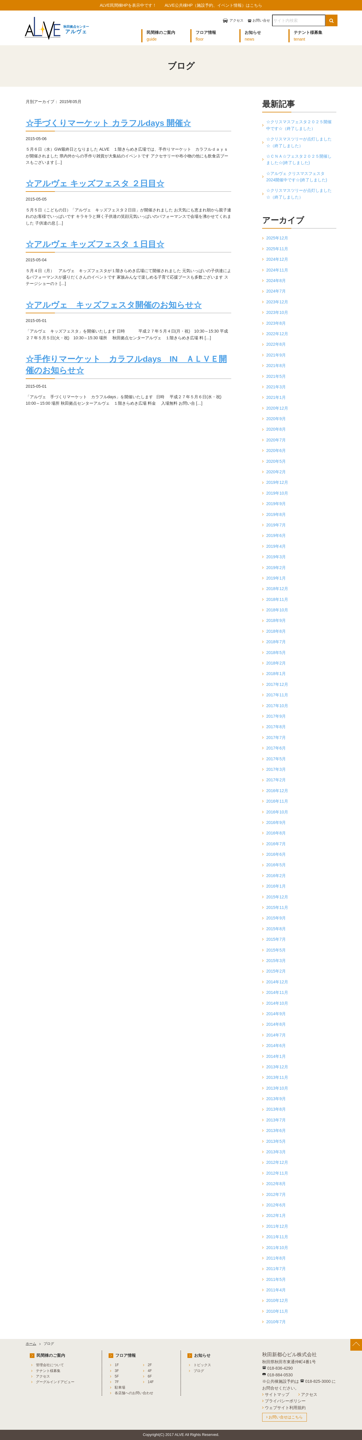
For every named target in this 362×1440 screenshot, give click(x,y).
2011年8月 (276, 1258)
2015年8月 (276, 928)
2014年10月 (277, 1003)
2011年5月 (276, 1279)
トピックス (202, 1365)
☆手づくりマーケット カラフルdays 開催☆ (108, 123)
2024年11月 (277, 270)
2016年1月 (276, 886)
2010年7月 (276, 1321)
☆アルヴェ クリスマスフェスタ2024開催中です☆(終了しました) (296, 176)
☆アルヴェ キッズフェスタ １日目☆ (95, 244)
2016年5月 (276, 864)
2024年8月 (276, 280)
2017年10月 (277, 705)
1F (117, 1365)
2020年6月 (276, 450)
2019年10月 (277, 493)
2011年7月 (276, 1268)
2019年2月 (276, 567)
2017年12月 (277, 684)
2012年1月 (276, 1215)
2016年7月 (276, 843)
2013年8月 (276, 1109)
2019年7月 (276, 525)
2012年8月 (276, 1183)
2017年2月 (276, 780)
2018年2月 (276, 663)
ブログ (199, 1371)
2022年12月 (277, 333)
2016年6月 (276, 854)
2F (150, 1365)
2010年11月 (277, 1311)
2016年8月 (276, 833)
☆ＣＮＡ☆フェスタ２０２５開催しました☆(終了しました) (299, 159)
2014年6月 (276, 1045)
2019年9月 (276, 503)
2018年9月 (276, 620)
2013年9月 (276, 1098)
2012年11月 (277, 1173)
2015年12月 (277, 897)
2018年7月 (276, 641)
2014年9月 (276, 1013)
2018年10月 (277, 610)
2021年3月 (276, 387)
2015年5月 (276, 950)
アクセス (236, 20)
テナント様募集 (48, 1371)
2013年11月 (277, 1077)
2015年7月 (276, 939)
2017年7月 (276, 737)
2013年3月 (276, 1151)
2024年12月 (277, 259)
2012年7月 (276, 1194)
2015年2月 (276, 971)
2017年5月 (276, 758)
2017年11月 (277, 695)
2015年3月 (276, 960)
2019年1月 (276, 578)
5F (117, 1376)
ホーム (31, 1344)
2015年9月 (276, 918)
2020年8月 (276, 429)
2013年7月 (276, 1120)
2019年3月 (276, 556)
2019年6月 (276, 535)
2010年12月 (277, 1300)
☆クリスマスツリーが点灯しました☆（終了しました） (299, 142)
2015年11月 (277, 907)
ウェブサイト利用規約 (285, 1407)
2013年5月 (276, 1141)
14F (151, 1382)
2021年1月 (276, 397)
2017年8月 (276, 726)
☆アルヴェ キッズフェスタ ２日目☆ (95, 183)
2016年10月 (277, 812)
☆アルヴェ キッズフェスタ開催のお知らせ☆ (114, 304)
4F (150, 1371)
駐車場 (120, 1387)
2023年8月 (276, 323)
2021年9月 (276, 355)
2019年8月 (276, 514)
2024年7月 (276, 291)
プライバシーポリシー (285, 1401)
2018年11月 (277, 599)
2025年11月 (277, 248)
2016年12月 (277, 790)
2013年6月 (276, 1130)
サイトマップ (277, 1394)
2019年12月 (277, 482)
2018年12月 (277, 588)
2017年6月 (276, 748)
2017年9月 (276, 716)
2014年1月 (276, 1056)
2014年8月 (276, 1024)
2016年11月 (277, 801)
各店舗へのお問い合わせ (134, 1393)
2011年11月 (277, 1236)
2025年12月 (277, 238)
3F (117, 1371)
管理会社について (50, 1365)
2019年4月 (276, 546)
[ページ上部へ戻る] (356, 1345)
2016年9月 (276, 822)
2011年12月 (277, 1226)
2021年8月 (276, 365)
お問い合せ (261, 20)
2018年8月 (276, 631)
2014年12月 (277, 982)
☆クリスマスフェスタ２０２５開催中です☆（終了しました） (299, 125)
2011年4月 (276, 1290)
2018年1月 (276, 673)
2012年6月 (276, 1205)
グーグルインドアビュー (55, 1382)
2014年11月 (277, 992)
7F (117, 1382)
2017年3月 (276, 769)
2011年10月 (277, 1247)
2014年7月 (276, 1035)
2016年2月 (276, 875)
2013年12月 (277, 1067)
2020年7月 (276, 440)
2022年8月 (276, 344)
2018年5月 (276, 652)
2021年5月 (276, 376)
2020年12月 (277, 408)
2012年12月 (277, 1162)
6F (150, 1376)
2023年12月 (277, 302)
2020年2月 (276, 471)
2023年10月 (277, 312)
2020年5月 (276, 461)
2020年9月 (276, 418)
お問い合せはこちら (286, 1417)
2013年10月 (277, 1088)
